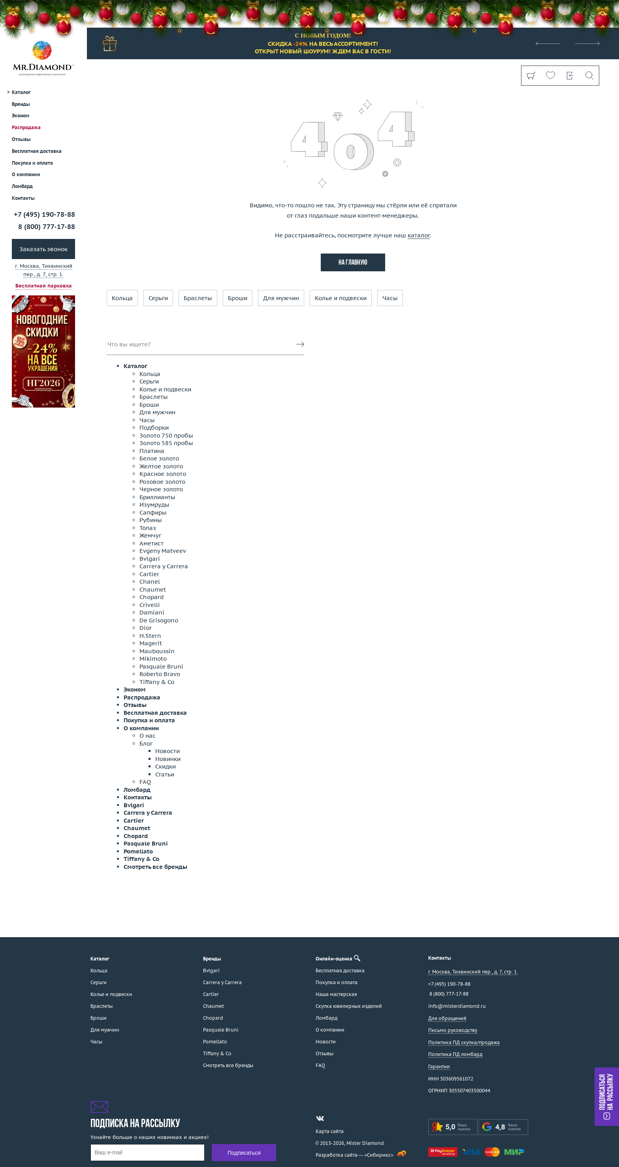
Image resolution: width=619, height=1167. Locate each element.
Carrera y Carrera (163, 566)
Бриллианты (157, 497)
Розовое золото (162, 481)
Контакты (23, 198)
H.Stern (150, 635)
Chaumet (152, 589)
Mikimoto (153, 658)
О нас (147, 735)
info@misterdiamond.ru (457, 1006)
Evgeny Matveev (162, 550)
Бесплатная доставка (155, 712)
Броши (237, 298)
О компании (26, 174)
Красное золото (162, 473)
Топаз (147, 528)
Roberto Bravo (159, 674)
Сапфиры (153, 512)
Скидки (165, 766)
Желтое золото (161, 466)
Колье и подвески (341, 298)
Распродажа (26, 127)
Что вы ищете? (129, 344)
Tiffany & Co (156, 682)
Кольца (122, 298)
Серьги (158, 298)
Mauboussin (157, 651)
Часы (390, 298)
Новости (167, 751)
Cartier (149, 574)
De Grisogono (158, 620)
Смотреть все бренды (155, 866)
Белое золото (159, 458)
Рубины (150, 520)
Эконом (20, 115)
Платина (151, 451)
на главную (353, 263)
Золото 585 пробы (166, 443)
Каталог (135, 366)
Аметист (151, 543)
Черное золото (161, 489)
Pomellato (138, 851)
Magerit (150, 643)
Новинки (168, 759)
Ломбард (22, 186)
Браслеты (198, 298)
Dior (145, 627)
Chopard (151, 597)
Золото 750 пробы (166, 435)
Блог (145, 743)
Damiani (151, 612)
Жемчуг (150, 535)
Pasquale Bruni (161, 666)
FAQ (145, 782)
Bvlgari (149, 558)
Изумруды (154, 504)
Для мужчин (281, 298)
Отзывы (21, 139)
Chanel (149, 581)
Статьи (164, 774)
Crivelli (149, 605)
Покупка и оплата (32, 163)
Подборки (154, 427)
